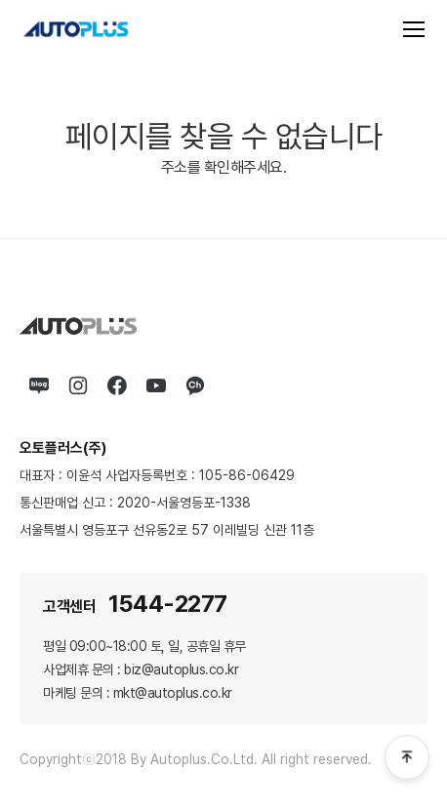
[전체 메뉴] (413, 29)
